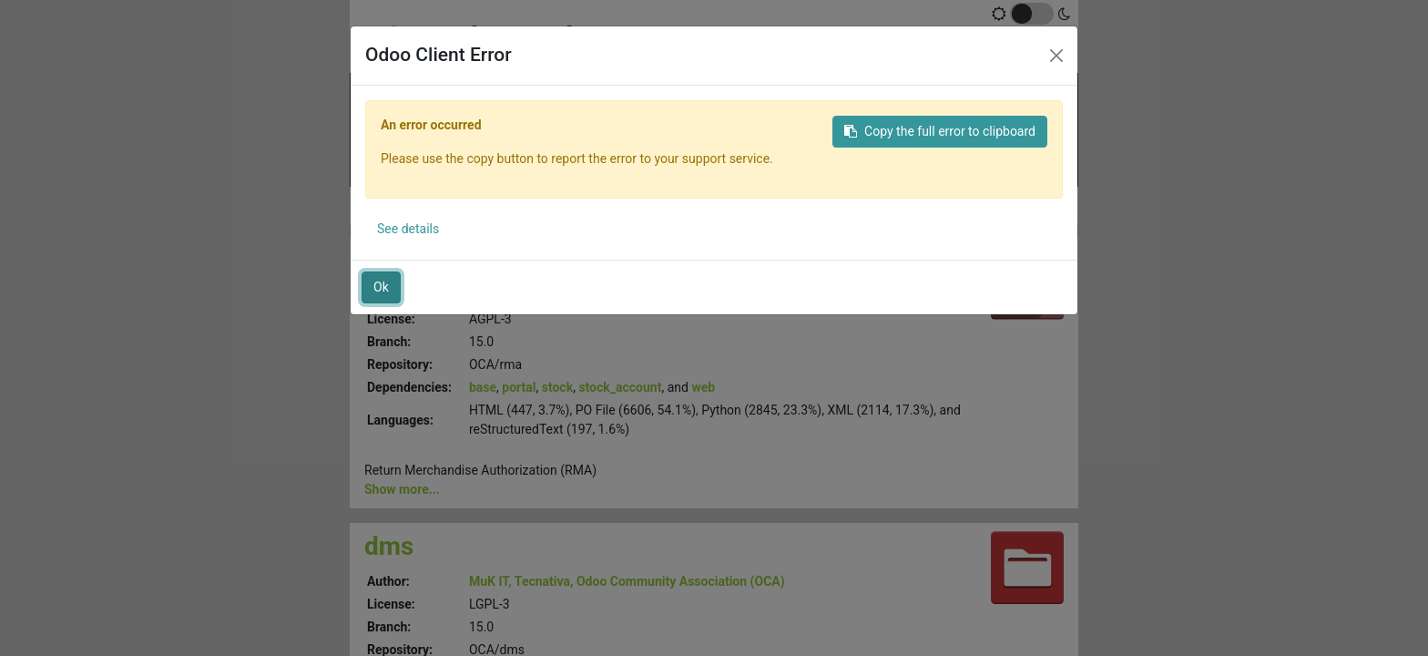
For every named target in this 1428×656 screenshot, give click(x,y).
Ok (381, 287)
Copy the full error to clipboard (939, 131)
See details (408, 228)
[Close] (1056, 55)
